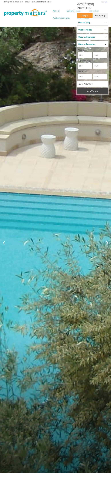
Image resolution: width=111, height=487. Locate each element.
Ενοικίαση (100, 15)
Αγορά (85, 15)
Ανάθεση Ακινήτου (61, 18)
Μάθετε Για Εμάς (74, 11)
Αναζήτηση (92, 91)
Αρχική (56, 11)
